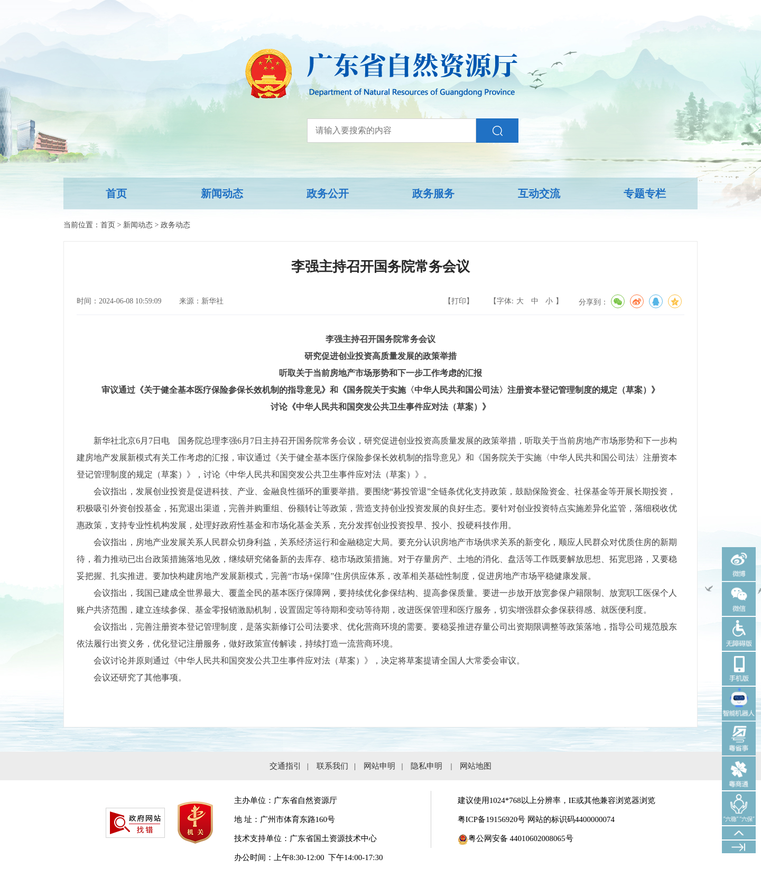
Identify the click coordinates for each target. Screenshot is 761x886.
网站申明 (379, 766)
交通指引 (285, 766)
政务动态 (175, 225)
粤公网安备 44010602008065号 (515, 838)
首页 (116, 193)
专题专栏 (645, 193)
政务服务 (433, 193)
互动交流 (539, 193)
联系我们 (332, 766)
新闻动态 (222, 193)
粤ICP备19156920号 (491, 819)
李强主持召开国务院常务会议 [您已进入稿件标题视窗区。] (380, 266)
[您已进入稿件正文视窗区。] (380, 517)
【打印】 (459, 301)
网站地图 (475, 766)
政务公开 (328, 193)
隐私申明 (426, 766)
